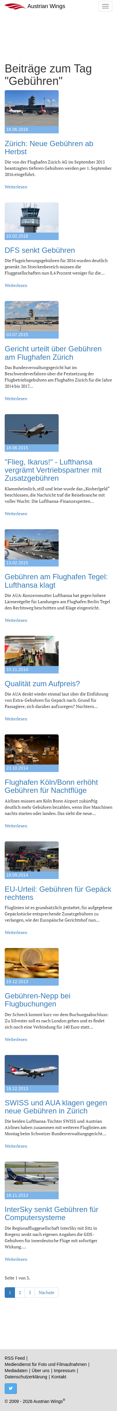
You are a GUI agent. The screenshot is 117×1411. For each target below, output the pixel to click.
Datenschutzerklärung (26, 1376)
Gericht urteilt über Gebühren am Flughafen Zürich (53, 353)
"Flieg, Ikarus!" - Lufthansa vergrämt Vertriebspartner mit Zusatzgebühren (53, 470)
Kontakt (58, 1376)
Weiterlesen (16, 187)
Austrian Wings (35, 6)
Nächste (46, 1292)
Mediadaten (16, 1370)
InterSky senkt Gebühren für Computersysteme (51, 1213)
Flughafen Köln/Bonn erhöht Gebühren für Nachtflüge (51, 786)
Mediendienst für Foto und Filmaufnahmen (46, 1364)
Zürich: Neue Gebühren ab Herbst (49, 147)
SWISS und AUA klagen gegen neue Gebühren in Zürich (56, 1107)
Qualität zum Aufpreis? (42, 683)
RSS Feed (15, 1358)
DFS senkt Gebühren (40, 250)
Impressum (64, 1370)
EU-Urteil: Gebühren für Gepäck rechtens (58, 893)
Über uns (41, 1370)
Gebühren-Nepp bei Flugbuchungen (38, 1000)
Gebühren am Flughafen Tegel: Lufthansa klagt (56, 580)
